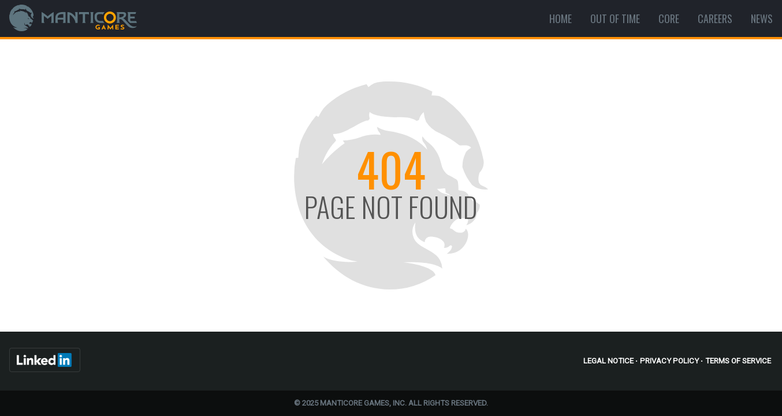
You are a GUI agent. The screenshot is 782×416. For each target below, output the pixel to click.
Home (560, 18)
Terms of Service (738, 360)
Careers (715, 18)
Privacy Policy (669, 360)
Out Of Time (615, 18)
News (762, 18)
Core (668, 18)
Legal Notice (608, 360)
